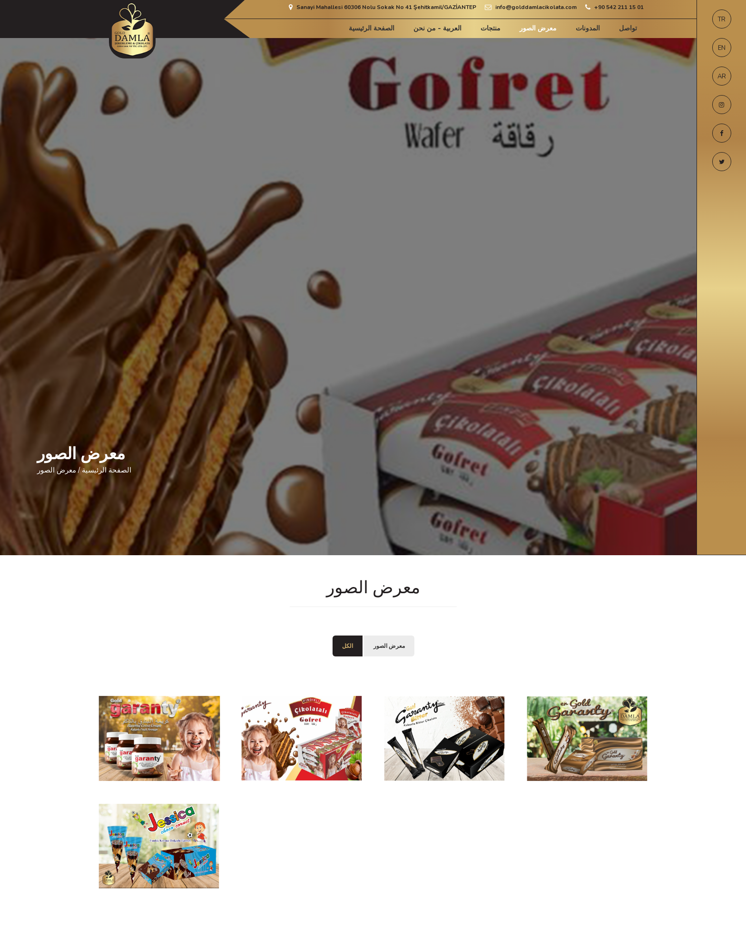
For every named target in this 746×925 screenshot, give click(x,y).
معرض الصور (538, 28)
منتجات (491, 28)
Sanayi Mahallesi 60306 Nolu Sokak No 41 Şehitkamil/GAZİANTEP (386, 7)
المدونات (588, 28)
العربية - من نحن (437, 28)
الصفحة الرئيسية (371, 28)
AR (721, 76)
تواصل (628, 28)
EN (722, 48)
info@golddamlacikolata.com (536, 7)
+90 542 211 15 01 (619, 7)
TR (722, 19)
